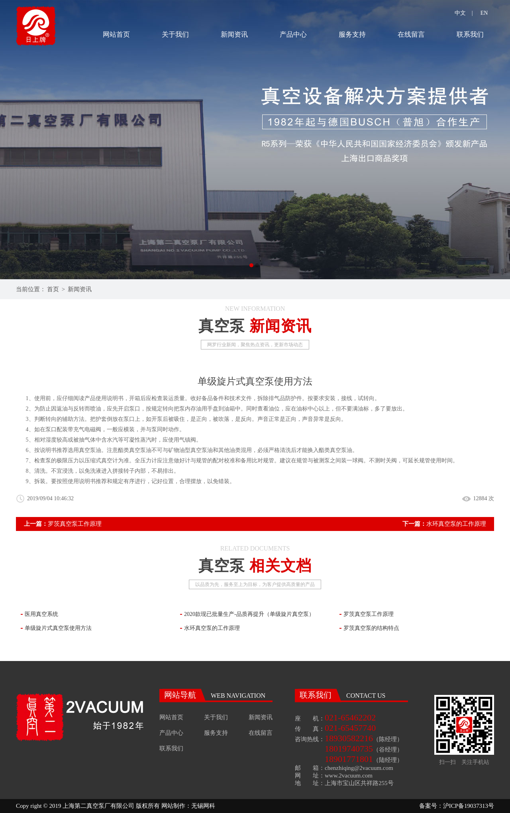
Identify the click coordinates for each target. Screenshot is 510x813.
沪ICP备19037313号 (468, 806)
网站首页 (116, 34)
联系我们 (470, 34)
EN (484, 13)
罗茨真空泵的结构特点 (371, 628)
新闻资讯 (234, 34)
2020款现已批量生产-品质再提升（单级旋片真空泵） (249, 614)
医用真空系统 (41, 614)
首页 (53, 289)
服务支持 (352, 34)
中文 (460, 13)
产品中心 (293, 34)
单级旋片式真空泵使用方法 (58, 628)
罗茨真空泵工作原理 (75, 524)
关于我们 (175, 34)
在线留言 (411, 34)
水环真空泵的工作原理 (456, 524)
